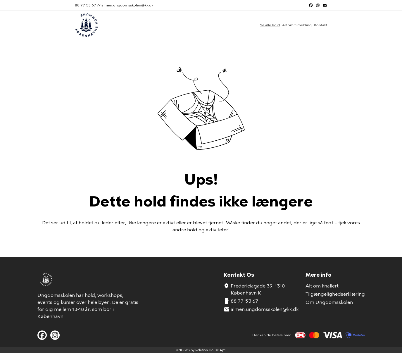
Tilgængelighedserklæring (335, 294)
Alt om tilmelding (297, 25)
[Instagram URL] (317, 5)
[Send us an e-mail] (324, 5)
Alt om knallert (322, 286)
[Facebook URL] (310, 5)
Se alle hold (270, 25)
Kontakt (320, 25)
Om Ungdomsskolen (329, 302)
